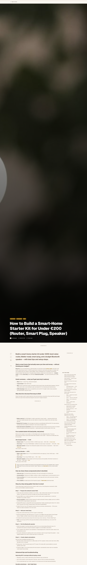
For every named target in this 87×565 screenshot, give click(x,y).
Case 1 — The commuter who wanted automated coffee (71, 437)
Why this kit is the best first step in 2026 (70, 402)
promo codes (49, 370)
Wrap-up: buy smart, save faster (70, 462)
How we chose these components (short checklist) (70, 410)
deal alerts (45, 468)
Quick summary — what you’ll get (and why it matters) (70, 399)
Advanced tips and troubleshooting (70, 424)
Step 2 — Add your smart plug (71, 417)
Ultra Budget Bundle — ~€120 (71, 406)
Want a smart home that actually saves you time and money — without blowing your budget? (70, 395)
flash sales (44, 482)
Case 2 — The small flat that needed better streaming (71, 440)
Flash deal (19, 449)
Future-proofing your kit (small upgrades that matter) (69, 444)
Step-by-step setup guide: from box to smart (70, 413)
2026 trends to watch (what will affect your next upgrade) (70, 460)
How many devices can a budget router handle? (70, 456)
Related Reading (69, 465)
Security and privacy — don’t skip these (71, 429)
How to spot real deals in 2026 (70, 441)
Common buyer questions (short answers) (70, 447)
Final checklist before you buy (69, 458)
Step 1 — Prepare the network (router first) (71, 415)
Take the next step (67, 463)
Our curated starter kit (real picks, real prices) (70, 404)
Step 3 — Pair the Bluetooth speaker (71, 420)
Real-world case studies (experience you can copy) (69, 434)
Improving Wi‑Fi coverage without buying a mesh (70, 426)
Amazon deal (52, 444)
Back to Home (13, 1)
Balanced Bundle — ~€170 (71, 407)
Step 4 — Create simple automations (70, 422)
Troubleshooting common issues (71, 432)
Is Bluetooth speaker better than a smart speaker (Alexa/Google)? (71, 450)
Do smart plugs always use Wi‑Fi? (71, 453)
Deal (58, 446)
